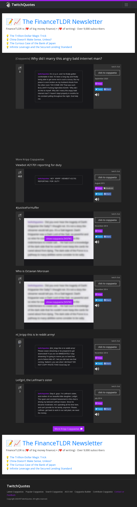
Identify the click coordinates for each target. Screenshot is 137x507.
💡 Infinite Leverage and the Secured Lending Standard (39, 47)
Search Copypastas (54, 491)
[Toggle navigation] (126, 4)
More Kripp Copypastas (69, 428)
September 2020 (101, 78)
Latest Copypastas (15, 491)
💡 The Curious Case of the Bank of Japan (31, 43)
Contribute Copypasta (103, 491)
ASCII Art (69, 491)
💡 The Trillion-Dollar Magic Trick (26, 35)
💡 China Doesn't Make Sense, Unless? (29, 39)
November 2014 (101, 226)
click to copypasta (107, 72)
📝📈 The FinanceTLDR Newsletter (54, 21)
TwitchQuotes (21, 4)
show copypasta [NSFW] (58, 238)
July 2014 (98, 398)
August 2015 (100, 183)
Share (107, 89)
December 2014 (101, 289)
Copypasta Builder (83, 491)
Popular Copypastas (35, 491)
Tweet (99, 89)
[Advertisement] (68, 134)
